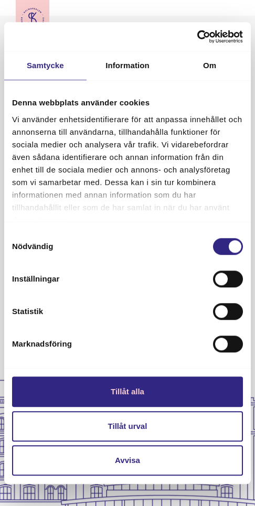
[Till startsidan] (32, 18)
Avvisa (127, 460)
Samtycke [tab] (45, 65)
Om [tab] (209, 65)
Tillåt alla (127, 391)
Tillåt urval (127, 426)
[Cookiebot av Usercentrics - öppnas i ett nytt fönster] (197, 37)
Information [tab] (127, 65)
